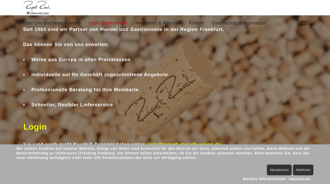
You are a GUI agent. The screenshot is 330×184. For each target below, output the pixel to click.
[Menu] (304, 23)
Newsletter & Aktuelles (158, 23)
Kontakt (196, 23)
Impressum (300, 179)
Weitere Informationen (264, 179)
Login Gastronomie (108, 23)
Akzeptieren (279, 170)
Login (35, 126)
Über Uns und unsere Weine (52, 23)
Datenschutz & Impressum (239, 23)
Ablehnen (303, 170)
